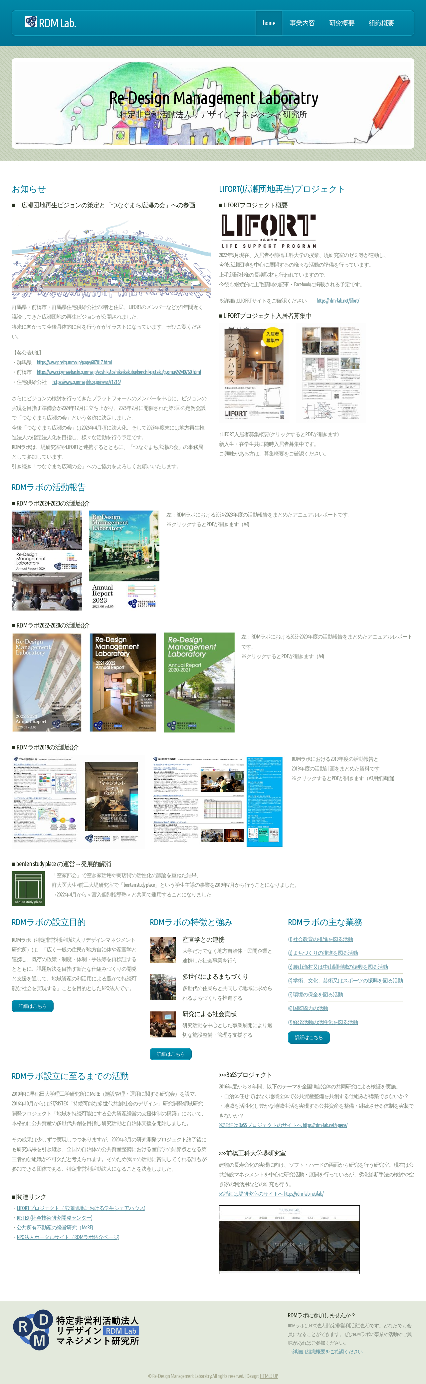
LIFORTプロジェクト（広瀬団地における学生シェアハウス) (81, 1208)
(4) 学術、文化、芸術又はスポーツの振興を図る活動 (345, 980)
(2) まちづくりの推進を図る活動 (323, 953)
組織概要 (381, 23)
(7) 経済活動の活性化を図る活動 (323, 1022)
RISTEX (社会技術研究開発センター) (54, 1218)
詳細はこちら (33, 1006)
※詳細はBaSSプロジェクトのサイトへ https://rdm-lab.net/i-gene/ (283, 1125)
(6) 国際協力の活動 (308, 1008)
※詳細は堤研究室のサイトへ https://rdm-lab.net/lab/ (271, 1194)
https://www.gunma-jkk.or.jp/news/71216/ (86, 382)
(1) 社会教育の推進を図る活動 (320, 939)
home (269, 23)
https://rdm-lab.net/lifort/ (338, 301)
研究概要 (341, 23)
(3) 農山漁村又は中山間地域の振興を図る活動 (338, 967)
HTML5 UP (269, 1376)
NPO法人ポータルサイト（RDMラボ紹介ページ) (68, 1237)
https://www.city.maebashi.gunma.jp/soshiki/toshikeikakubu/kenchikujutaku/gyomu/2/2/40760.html (119, 372)
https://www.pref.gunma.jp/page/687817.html (74, 362)
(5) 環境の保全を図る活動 (315, 994)
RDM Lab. (50, 23)
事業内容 (302, 23)
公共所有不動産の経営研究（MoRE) (55, 1227)
